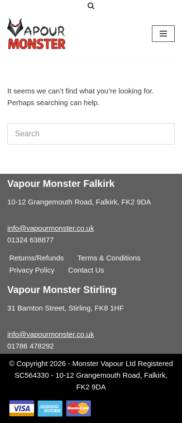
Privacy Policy (31, 270)
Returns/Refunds (36, 258)
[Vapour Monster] (36, 33)
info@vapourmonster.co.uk (50, 228)
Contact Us (86, 270)
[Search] (91, 5)
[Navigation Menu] (163, 33)
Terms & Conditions (109, 258)
